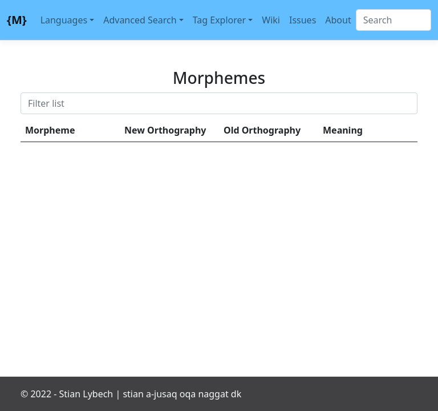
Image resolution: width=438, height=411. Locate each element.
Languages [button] (63, 20)
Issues (302, 20)
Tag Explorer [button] (219, 20)
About (338, 20)
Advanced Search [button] (139, 20)
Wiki (271, 20)
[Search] (393, 20)
